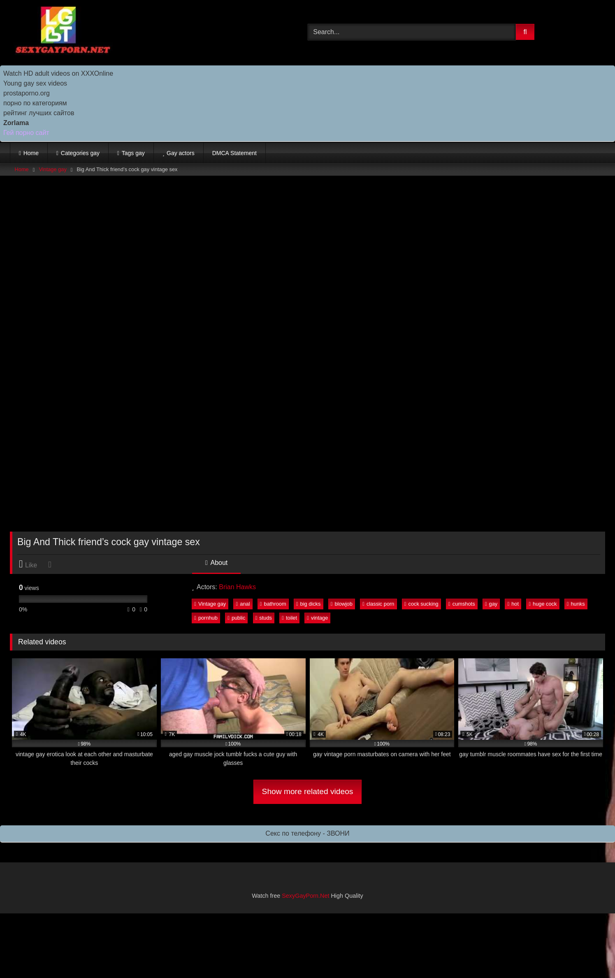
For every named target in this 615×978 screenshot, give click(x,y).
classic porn (378, 604)
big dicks (308, 604)
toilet (289, 618)
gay (491, 604)
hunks (576, 604)
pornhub (206, 618)
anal (243, 604)
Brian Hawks (237, 586)
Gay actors (181, 153)
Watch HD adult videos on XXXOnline (58, 73)
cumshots (461, 604)
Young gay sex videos (35, 83)
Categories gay (80, 153)
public (236, 618)
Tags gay (133, 153)
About (216, 562)
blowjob (342, 604)
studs (263, 618)
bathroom (273, 604)
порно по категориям (35, 103)
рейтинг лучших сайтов (38, 112)
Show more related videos (307, 791)
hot (513, 604)
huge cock (543, 604)
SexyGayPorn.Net (305, 895)
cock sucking (421, 604)
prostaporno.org (26, 93)
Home (31, 153)
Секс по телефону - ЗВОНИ (307, 833)
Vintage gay (52, 169)
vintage (317, 618)
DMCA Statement (234, 153)
